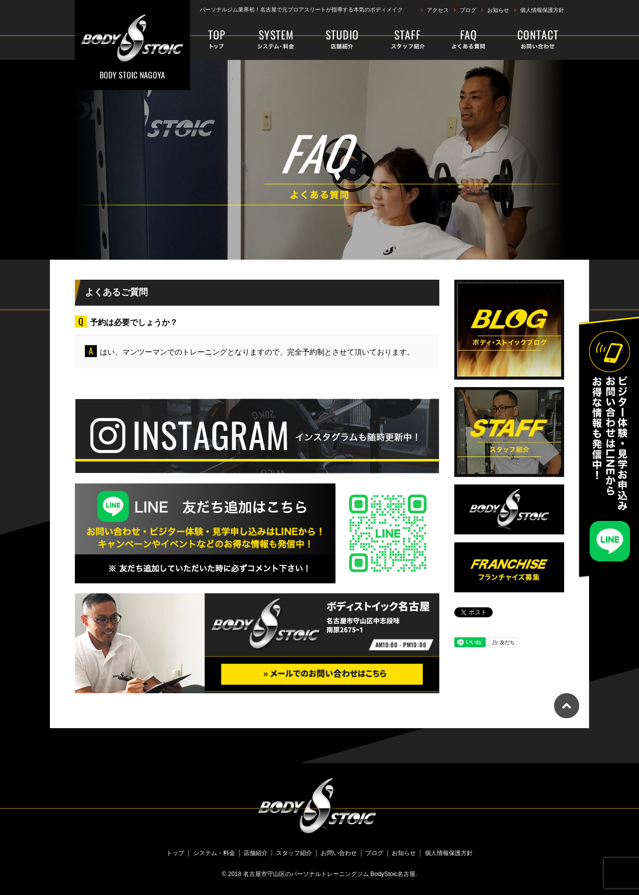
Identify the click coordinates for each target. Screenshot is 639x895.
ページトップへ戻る (566, 705)
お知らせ (498, 10)
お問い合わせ (530, 40)
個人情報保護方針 (542, 10)
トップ (218, 40)
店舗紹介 (342, 40)
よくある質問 (465, 40)
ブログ (468, 10)
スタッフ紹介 (402, 40)
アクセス (438, 10)
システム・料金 (276, 40)
